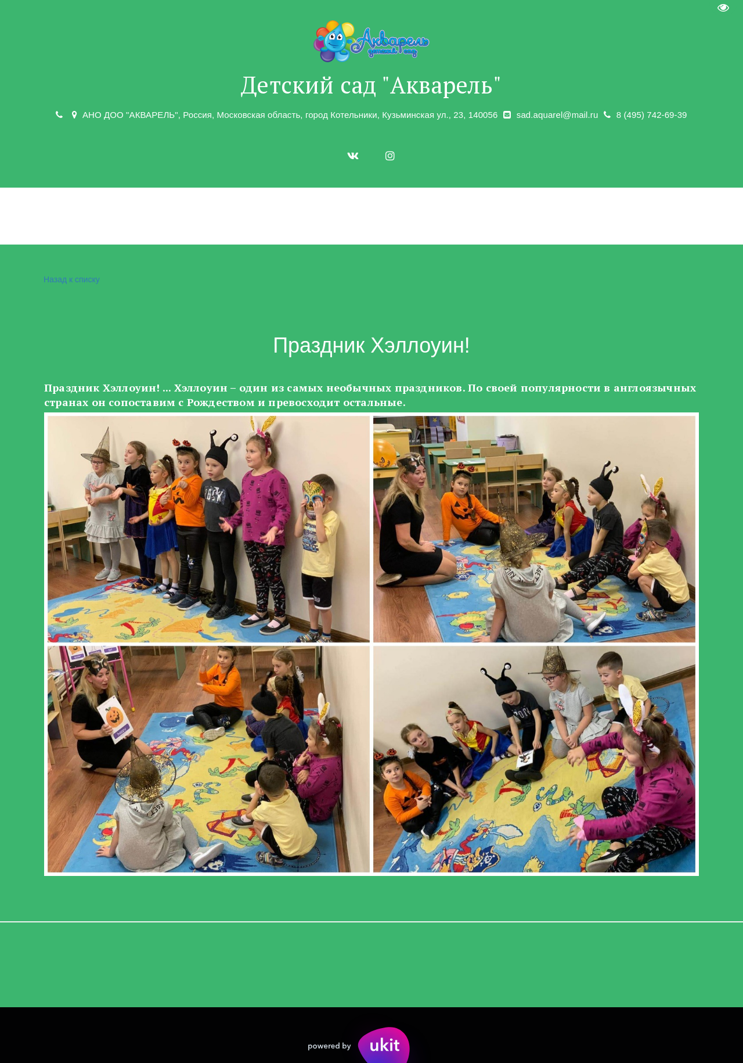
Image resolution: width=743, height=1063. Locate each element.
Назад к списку (70, 280)
